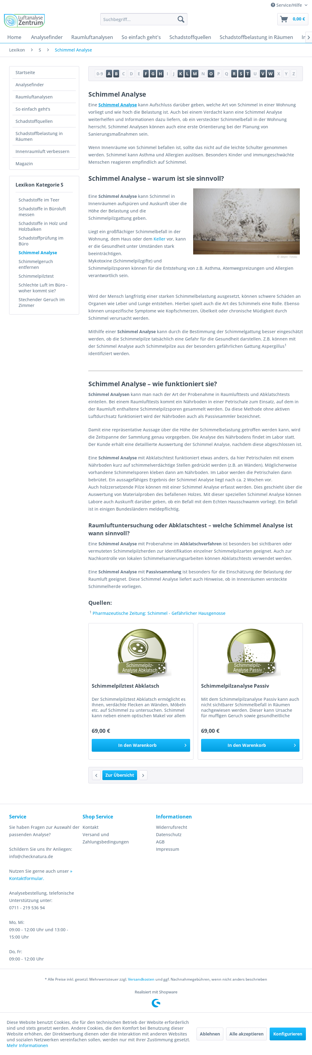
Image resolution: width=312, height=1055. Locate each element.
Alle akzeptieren (246, 1034)
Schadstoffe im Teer (39, 200)
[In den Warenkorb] (141, 745)
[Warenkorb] (292, 19)
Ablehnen (210, 1034)
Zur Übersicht (119, 775)
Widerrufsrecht (171, 827)
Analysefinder (30, 84)
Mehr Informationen (27, 1045)
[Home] (14, 37)
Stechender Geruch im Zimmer (42, 302)
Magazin (24, 163)
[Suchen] (181, 19)
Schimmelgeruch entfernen (36, 264)
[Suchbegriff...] (144, 19)
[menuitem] (144, 19)
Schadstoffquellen (34, 121)
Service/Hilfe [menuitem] (287, 5)
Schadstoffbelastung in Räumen (39, 136)
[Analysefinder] (47, 37)
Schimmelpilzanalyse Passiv (235, 686)
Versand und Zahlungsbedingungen (106, 838)
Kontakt (90, 827)
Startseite (25, 72)
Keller (159, 239)
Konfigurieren (287, 1034)
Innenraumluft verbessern (42, 151)
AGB (160, 842)
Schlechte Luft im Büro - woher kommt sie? (43, 288)
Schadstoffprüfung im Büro (41, 241)
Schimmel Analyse (38, 252)
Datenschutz (169, 834)
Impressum (167, 849)
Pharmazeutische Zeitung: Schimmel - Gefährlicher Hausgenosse (159, 613)
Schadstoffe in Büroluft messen (42, 211)
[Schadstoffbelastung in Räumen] (256, 37)
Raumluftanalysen (34, 97)
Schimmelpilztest (36, 276)
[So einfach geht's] (141, 37)
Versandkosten (141, 979)
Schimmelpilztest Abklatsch (125, 686)
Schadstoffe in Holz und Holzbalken (43, 226)
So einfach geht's (33, 109)
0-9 (100, 74)
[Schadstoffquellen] (190, 37)
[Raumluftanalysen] (92, 37)
